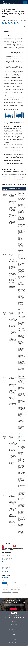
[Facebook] (3, 23)
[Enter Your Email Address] (14, 605)
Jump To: (5, 26)
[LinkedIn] (9, 23)
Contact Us (5, 577)
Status (19, 188)
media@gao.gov (6, 571)
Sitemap (13, 634)
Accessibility (14, 632)
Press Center (14, 621)
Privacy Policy (13, 631)
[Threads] (15, 23)
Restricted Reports (14, 626)
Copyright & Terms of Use (13, 629)
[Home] (13, 3)
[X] (6, 23)
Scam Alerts (14, 639)
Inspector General (14, 624)
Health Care (4, 582)
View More (20, 251)
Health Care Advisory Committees (13, 642)
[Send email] (18, 23)
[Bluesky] (12, 23)
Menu (25, 2)
